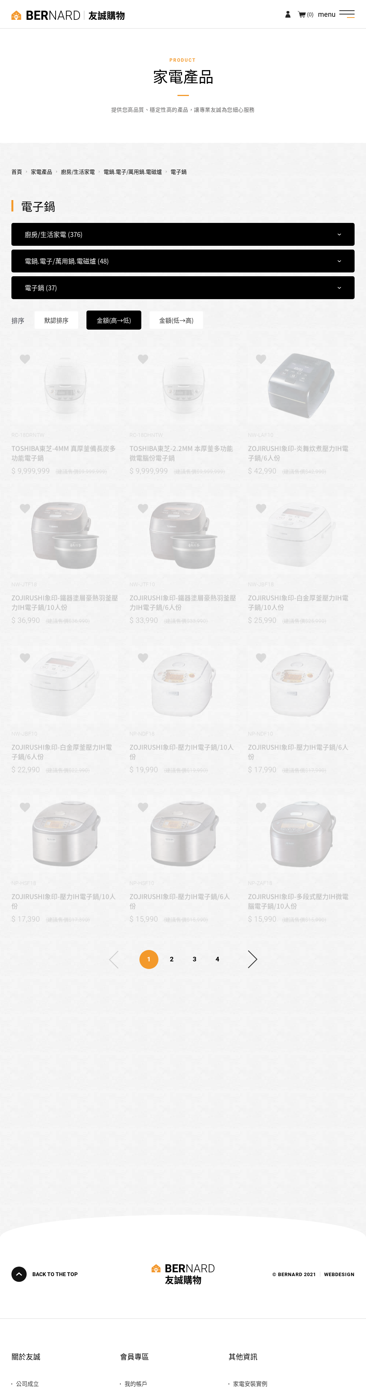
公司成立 (27, 1383)
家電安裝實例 (250, 1383)
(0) (310, 14)
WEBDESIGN (339, 1274)
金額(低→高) (176, 320)
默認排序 (56, 320)
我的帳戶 (136, 1383)
